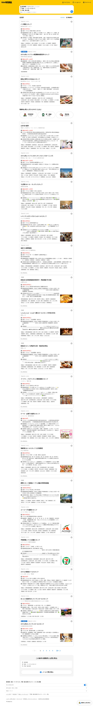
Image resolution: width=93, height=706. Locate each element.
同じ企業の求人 (24, 272)
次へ (57, 650)
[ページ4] (49, 650)
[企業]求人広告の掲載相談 (43, 698)
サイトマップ (19, 698)
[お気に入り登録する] (71, 22)
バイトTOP (8, 694)
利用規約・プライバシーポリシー (30, 698)
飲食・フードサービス (23, 694)
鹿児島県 (15, 694)
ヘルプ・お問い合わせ (11, 698)
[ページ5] (52, 650)
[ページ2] (43, 650)
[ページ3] (46, 650)
